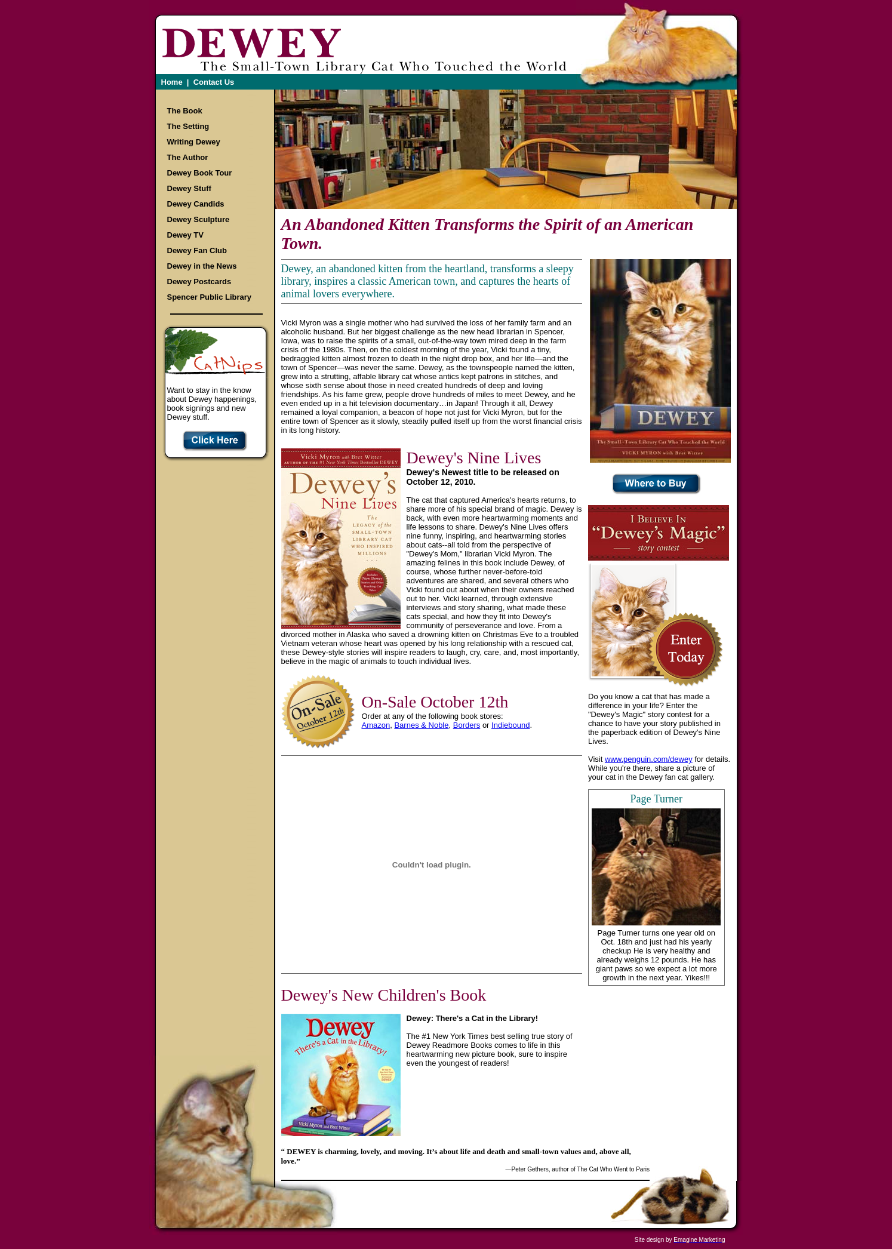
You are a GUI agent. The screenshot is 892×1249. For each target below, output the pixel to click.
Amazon (376, 725)
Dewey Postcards (199, 281)
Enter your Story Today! (685, 650)
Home (172, 82)
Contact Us (214, 82)
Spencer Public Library (209, 297)
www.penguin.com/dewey (649, 759)
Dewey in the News (202, 266)
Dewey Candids (195, 203)
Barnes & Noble (421, 725)
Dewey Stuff (189, 188)
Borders (467, 725)
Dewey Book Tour (199, 172)
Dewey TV (185, 234)
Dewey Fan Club (197, 250)
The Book (184, 110)
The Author (187, 157)
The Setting (188, 126)
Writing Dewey (193, 141)
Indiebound (510, 725)
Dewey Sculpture (198, 219)
